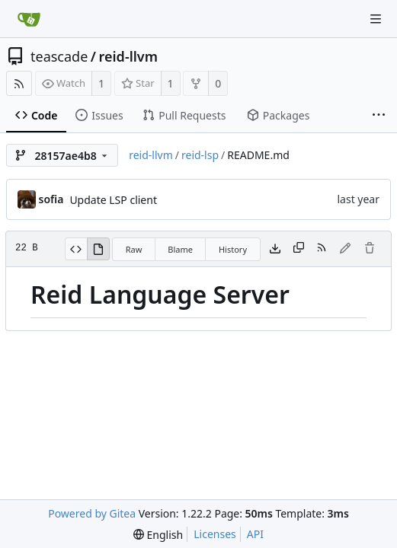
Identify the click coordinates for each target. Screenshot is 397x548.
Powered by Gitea (92, 513)
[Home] (29, 19)
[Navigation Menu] (375, 19)
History (233, 249)
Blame (180, 249)
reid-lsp (200, 155)
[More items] (379, 115)
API (255, 534)
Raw (134, 249)
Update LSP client (113, 200)
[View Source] (76, 248)
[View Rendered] (98, 248)
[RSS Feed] (19, 83)
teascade (59, 56)
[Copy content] (298, 249)
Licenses (215, 534)
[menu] (158, 534)
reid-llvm (128, 56)
